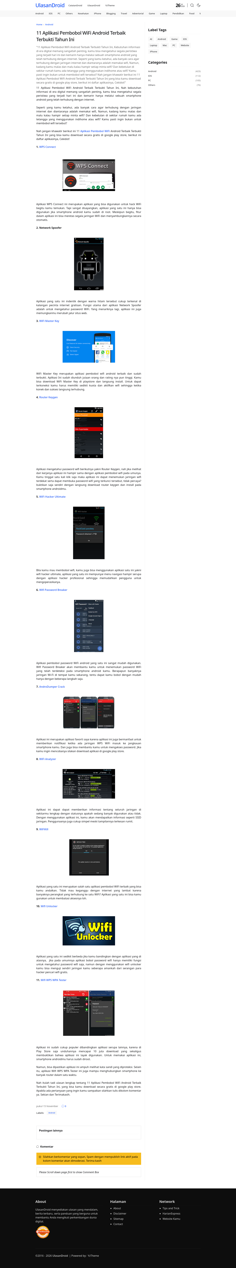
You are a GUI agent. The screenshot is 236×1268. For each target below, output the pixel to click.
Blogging (111, 13)
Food (191, 13)
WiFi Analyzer (47, 759)
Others (69, 13)
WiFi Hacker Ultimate (52, 496)
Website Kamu (171, 1219)
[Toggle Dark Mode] (199, 5)
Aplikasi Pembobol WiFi (95, 131)
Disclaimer (119, 1213)
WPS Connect (47, 147)
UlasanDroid (50, 5)
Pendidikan (178, 13)
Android (39, 13)
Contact (118, 1224)
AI (151, 39)
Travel (124, 13)
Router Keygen (48, 397)
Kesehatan (83, 13)
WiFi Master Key (49, 321)
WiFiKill (43, 829)
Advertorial (138, 13)
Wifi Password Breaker (53, 590)
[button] (192, 5)
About (117, 1208)
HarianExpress (171, 1213)
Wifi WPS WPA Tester (54, 980)
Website (185, 45)
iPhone (97, 13)
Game (152, 13)
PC (59, 13)
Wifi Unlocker (49, 906)
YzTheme (110, 5)
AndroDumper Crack (52, 686)
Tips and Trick (171, 1208)
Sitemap (118, 1219)
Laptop (163, 13)
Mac (165, 45)
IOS (50, 13)
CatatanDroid (75, 5)
